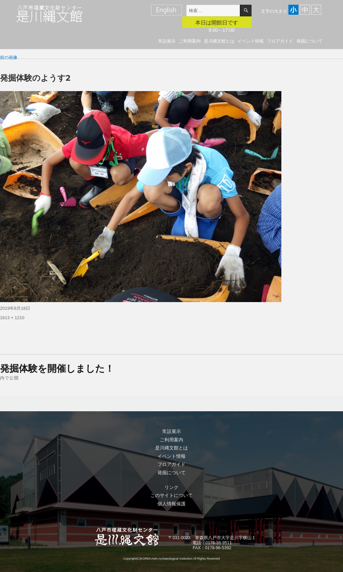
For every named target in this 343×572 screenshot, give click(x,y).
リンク (171, 487)
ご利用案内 (190, 41)
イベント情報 (250, 41)
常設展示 (167, 41)
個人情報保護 (171, 503)
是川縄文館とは (219, 41)
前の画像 (8, 57)
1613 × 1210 (12, 317)
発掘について (309, 41)
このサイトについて (171, 495)
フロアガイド (280, 41)
